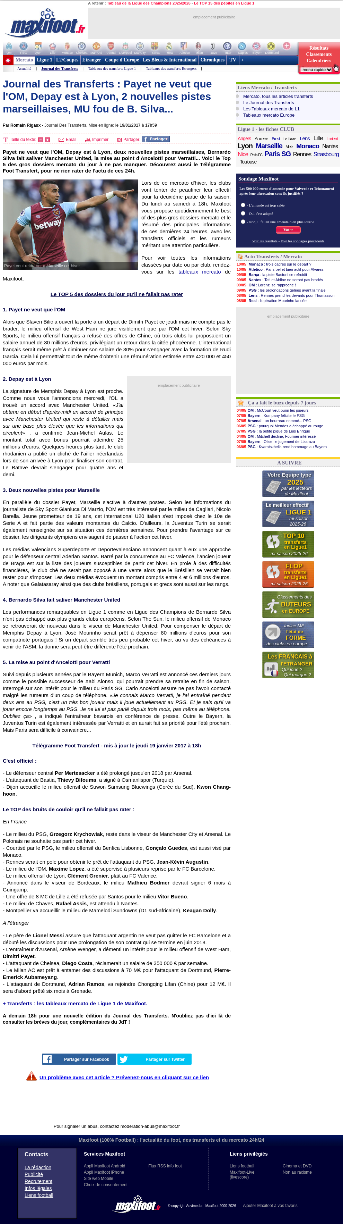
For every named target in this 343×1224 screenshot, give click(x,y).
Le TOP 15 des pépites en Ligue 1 (224, 3)
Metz (289, 146)
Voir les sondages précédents (303, 241)
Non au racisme (297, 1172)
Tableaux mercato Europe (268, 115)
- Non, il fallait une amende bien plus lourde (280, 222)
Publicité (34, 1174)
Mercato (24, 59)
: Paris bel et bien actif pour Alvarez (279, 269)
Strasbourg (326, 154)
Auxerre (261, 138)
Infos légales (38, 1188)
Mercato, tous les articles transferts (278, 96)
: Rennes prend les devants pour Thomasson (285, 295)
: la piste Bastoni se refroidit (271, 275)
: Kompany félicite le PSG (270, 415)
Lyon (245, 145)
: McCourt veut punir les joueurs (272, 410)
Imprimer (97, 139)
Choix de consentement (105, 1184)
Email (67, 139)
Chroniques (212, 59)
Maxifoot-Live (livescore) (242, 1175)
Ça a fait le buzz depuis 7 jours (282, 402)
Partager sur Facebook (76, 1059)
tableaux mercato (199, 272)
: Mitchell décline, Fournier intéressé (276, 436)
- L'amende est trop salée (266, 205)
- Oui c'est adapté (260, 213)
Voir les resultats (265, 241)
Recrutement (38, 1181)
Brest (276, 138)
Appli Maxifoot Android (104, 1166)
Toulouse (248, 162)
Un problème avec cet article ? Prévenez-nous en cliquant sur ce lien (124, 1077)
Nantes (330, 146)
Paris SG (278, 153)
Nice (243, 154)
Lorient (332, 138)
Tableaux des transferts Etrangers (171, 68)
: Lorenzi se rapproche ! (266, 285)
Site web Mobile (98, 1178)
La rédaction (38, 1167)
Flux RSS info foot (165, 1166)
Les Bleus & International (169, 59)
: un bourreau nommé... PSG (273, 421)
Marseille (269, 145)
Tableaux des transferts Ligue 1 (112, 68)
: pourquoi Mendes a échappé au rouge (279, 426)
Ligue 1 (44, 59)
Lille (318, 138)
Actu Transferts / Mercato (273, 256)
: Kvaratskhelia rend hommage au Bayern (281, 447)
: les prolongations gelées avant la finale (281, 290)
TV (232, 59)
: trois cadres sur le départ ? (273, 264)
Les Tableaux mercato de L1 (271, 108)
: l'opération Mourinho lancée (271, 301)
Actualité (24, 68)
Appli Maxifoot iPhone (104, 1172)
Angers (244, 138)
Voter (288, 229)
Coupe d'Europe (122, 59)
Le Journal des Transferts (268, 102)
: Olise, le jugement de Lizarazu (275, 441)
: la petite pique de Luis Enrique (273, 431)
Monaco (307, 146)
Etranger (91, 59)
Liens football (39, 1195)
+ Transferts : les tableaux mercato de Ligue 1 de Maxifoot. (75, 1003)
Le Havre (289, 139)
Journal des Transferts (59, 68)
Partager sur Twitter (152, 1059)
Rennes (302, 154)
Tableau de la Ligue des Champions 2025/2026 (149, 3)
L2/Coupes (67, 59)
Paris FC (256, 155)
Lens (305, 138)
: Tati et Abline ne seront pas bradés (279, 280)
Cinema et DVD (297, 1166)
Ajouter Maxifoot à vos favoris (270, 1205)
